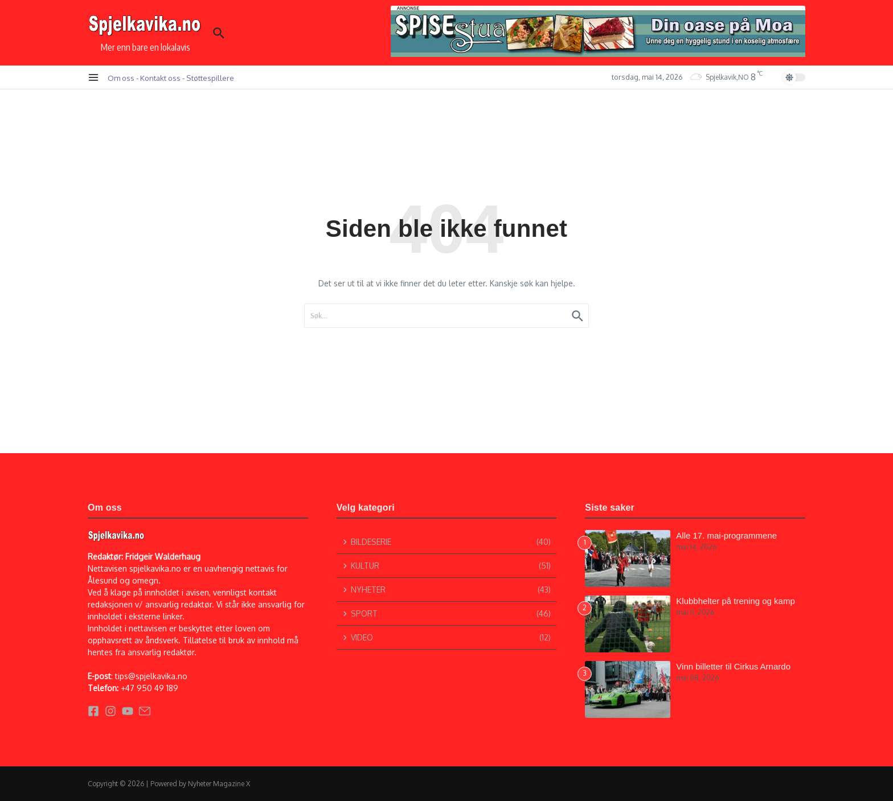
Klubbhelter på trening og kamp (735, 601)
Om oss (121, 78)
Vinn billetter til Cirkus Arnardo (733, 666)
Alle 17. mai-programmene (726, 535)
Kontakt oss (160, 78)
